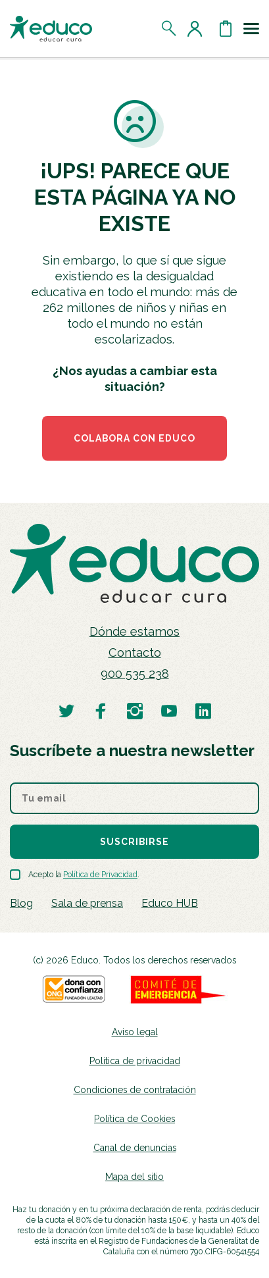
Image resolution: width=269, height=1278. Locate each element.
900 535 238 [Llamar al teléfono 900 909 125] (135, 673)
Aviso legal (135, 1032)
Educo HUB (169, 903)
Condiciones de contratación (135, 1090)
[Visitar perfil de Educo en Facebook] (101, 710)
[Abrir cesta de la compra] (225, 28)
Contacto (135, 652)
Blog (21, 903)
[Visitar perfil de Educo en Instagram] (135, 710)
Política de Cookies (134, 1118)
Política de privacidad (134, 1061)
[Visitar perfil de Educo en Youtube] (169, 710)
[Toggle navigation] (251, 28)
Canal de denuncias (134, 1147)
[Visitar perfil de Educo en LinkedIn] (203, 710)
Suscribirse (134, 841)
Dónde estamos (134, 631)
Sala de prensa (87, 903)
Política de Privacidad (100, 874)
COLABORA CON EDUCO (134, 438)
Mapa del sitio (134, 1176)
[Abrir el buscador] (169, 28)
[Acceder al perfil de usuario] (197, 28)
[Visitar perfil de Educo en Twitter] (66, 710)
